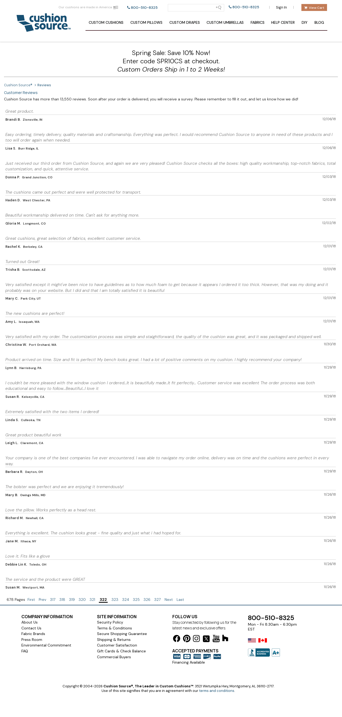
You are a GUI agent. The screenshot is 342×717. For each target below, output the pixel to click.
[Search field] (196, 7)
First (31, 599)
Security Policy (110, 622)
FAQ (24, 651)
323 (114, 599)
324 (125, 599)
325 (136, 599)
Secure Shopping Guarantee (122, 633)
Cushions (106, 22)
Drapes (184, 22)
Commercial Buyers (114, 657)
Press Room (31, 639)
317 (53, 599)
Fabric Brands (33, 633)
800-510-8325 (144, 7)
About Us (29, 622)
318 (62, 599)
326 (146, 599)
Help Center (283, 22)
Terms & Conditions (114, 628)
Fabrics (258, 22)
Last (180, 599)
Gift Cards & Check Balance (121, 651)
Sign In (281, 7)
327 (157, 599)
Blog (319, 22)
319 (72, 599)
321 (92, 599)
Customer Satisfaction (117, 645)
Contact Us (31, 628)
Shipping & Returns (114, 639)
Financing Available (188, 662)
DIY (305, 22)
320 (82, 599)
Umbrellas (225, 22)
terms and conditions (216, 690)
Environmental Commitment (46, 645)
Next (169, 599)
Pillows (146, 22)
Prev (42, 599)
